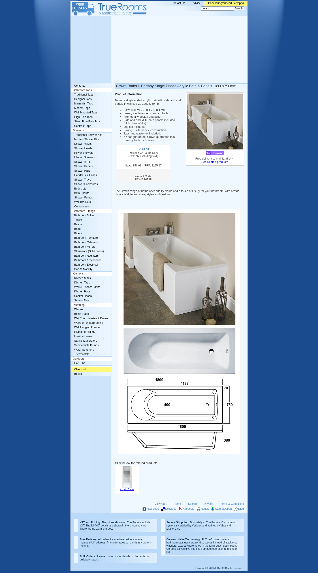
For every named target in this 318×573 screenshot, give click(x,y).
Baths (77, 228)
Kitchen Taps (82, 282)
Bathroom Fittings (84, 211)
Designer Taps (83, 99)
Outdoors (79, 358)
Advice (196, 3)
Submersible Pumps (86, 345)
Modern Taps (82, 108)
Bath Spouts (81, 193)
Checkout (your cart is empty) (226, 3)
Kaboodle (188, 508)
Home (177, 503)
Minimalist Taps (83, 103)
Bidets (78, 233)
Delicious (170, 508)
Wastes (78, 309)
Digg (241, 508)
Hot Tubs (79, 363)
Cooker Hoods (83, 296)
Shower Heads (83, 148)
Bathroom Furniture (86, 237)
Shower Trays (82, 179)
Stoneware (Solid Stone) (89, 251)
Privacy (208, 503)
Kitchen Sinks (82, 278)
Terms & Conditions (232, 503)
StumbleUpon (223, 508)
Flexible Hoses (83, 336)
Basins (78, 224)
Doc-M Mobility (83, 269)
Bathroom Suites (84, 215)
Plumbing (79, 305)
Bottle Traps (81, 313)
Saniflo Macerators (85, 340)
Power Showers (84, 152)
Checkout (80, 369)
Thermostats (82, 354)
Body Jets (80, 188)
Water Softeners (84, 349)
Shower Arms (82, 161)
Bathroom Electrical (86, 264)
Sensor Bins (81, 300)
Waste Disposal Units (87, 287)
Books (78, 373)
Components (82, 206)
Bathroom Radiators (86, 255)
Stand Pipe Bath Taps (87, 121)
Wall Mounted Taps (85, 112)
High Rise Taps (83, 117)
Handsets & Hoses (85, 175)
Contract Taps (82, 126)
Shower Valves (83, 143)
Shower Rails (82, 170)
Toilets (78, 220)
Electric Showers (84, 157)
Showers (78, 130)
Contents (79, 85)
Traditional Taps (84, 94)
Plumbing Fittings (84, 331)
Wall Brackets (82, 202)
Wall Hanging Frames (87, 327)
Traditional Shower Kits (88, 134)
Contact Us (178, 3)
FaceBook (152, 508)
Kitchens (78, 273)
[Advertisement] (159, 50)
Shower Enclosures (86, 184)
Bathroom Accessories (88, 260)
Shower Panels (83, 166)
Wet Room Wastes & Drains (91, 318)
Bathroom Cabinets (86, 242)
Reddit (205, 508)
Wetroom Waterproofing (88, 322)
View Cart (160, 503)
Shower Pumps (83, 197)
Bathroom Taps (82, 90)
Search (192, 503)
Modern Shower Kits (86, 139)
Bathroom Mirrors (85, 246)
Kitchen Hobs (82, 291)
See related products (214, 162)
